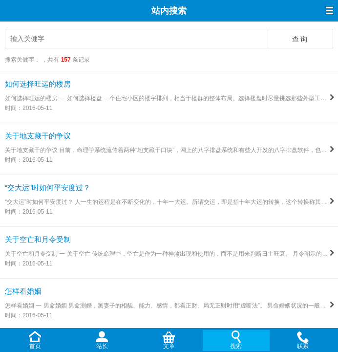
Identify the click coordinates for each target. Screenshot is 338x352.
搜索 (236, 346)
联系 (303, 346)
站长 (102, 346)
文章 (169, 346)
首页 (35, 346)
